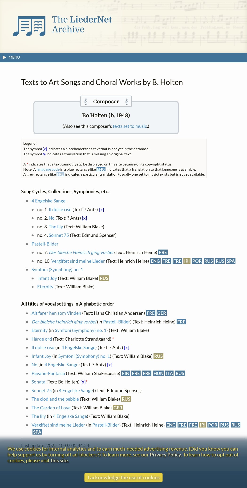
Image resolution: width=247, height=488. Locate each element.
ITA (169, 373)
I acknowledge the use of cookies (124, 477)
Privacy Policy (165, 454)
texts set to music (130, 126)
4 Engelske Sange (48, 200)
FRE (163, 252)
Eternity (45, 286)
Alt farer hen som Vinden (56, 313)
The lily (56, 226)
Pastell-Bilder (45, 243)
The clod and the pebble (55, 399)
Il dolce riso (60, 209)
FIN (125, 373)
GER (161, 313)
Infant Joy (47, 278)
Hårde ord (42, 339)
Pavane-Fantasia (48, 373)
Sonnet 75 (59, 235)
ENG (155, 261)
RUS (208, 261)
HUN (158, 373)
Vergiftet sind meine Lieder (78, 261)
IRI (187, 261)
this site (59, 460)
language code (48, 169)
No (52, 218)
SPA (231, 261)
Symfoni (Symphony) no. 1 (57, 269)
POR (197, 261)
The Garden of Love (51, 407)
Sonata (38, 381)
